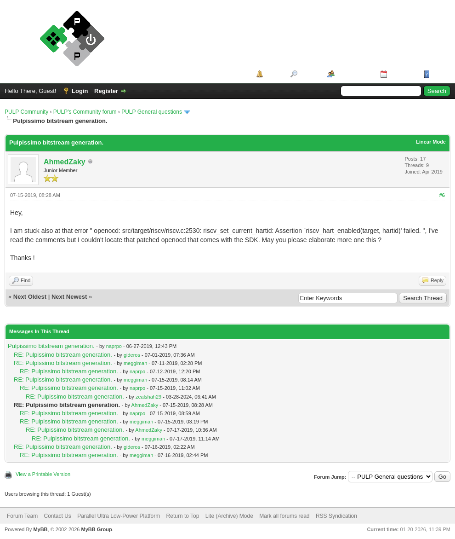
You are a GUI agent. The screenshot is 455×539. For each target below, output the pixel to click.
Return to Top (182, 516)
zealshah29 (148, 397)
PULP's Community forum (85, 112)
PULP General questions (151, 112)
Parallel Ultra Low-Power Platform (118, 516)
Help (438, 73)
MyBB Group (96, 529)
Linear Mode (431, 142)
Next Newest (69, 296)
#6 (442, 195)
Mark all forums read (284, 516)
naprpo (114, 346)
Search (309, 73)
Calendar (402, 73)
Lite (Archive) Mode (229, 516)
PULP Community (26, 112)
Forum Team (22, 516)
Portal (273, 73)
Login (80, 90)
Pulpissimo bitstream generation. (51, 345)
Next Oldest (29, 296)
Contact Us (57, 516)
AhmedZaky (64, 162)
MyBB (40, 529)
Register (106, 90)
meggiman (135, 363)
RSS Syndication (336, 516)
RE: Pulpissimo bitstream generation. (63, 354)
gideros (132, 355)
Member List (354, 73)
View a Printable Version (43, 474)
